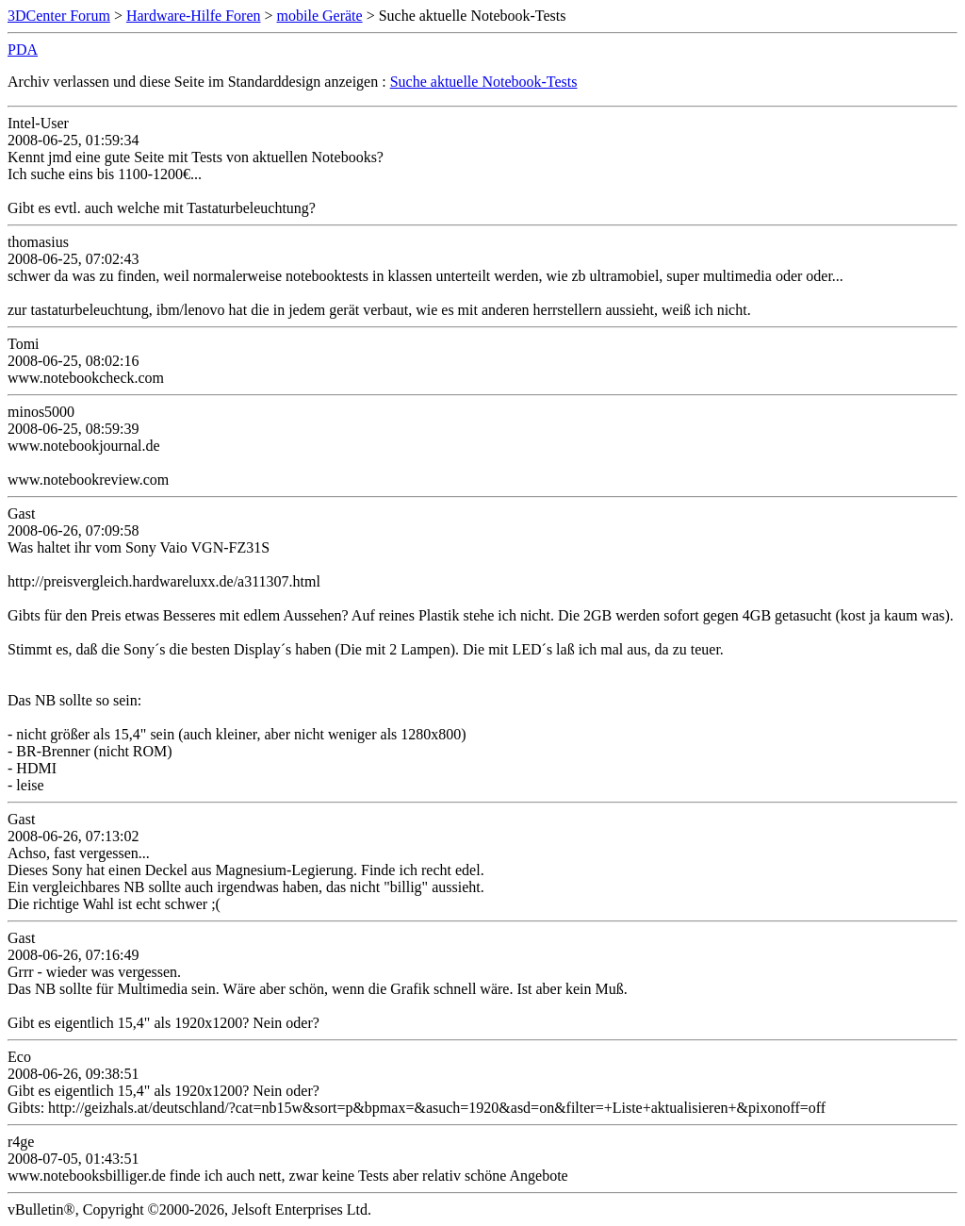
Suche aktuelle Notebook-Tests (484, 82)
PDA (23, 49)
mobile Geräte (320, 16)
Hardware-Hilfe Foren (193, 16)
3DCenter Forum (59, 16)
